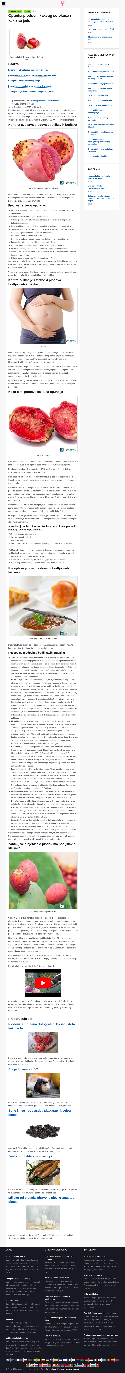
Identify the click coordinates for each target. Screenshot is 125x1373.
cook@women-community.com (46, 101)
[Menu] (3, 3)
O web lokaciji (51, 1369)
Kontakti (60, 1369)
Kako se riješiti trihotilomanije (100, 101)
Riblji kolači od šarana (93, 1275)
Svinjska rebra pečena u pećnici (101, 29)
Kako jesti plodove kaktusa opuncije (24, 81)
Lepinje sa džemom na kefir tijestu (20, 1279)
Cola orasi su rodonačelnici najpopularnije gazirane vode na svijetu (101, 198)
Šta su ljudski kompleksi (98, 96)
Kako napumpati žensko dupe (57, 1278)
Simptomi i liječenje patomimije (100, 84)
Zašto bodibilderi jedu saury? (30, 1156)
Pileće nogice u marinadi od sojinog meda (101, 1335)
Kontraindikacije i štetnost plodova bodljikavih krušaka (32, 75)
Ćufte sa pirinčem (91, 1294)
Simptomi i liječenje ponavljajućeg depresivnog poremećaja (99, 141)
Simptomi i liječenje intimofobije (101, 71)
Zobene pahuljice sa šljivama (95, 1256)
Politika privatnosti (72, 1369)
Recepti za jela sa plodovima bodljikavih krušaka (29, 86)
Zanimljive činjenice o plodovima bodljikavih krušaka (31, 91)
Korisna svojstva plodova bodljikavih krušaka (28, 70)
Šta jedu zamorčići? (23, 1069)
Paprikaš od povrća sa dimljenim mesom (100, 1313)
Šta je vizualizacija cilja (97, 156)
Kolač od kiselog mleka (15, 1256)
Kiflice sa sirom (12, 1301)
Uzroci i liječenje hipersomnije (100, 105)
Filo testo (9, 1319)
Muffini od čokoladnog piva (17, 1338)
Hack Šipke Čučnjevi (53, 1336)
